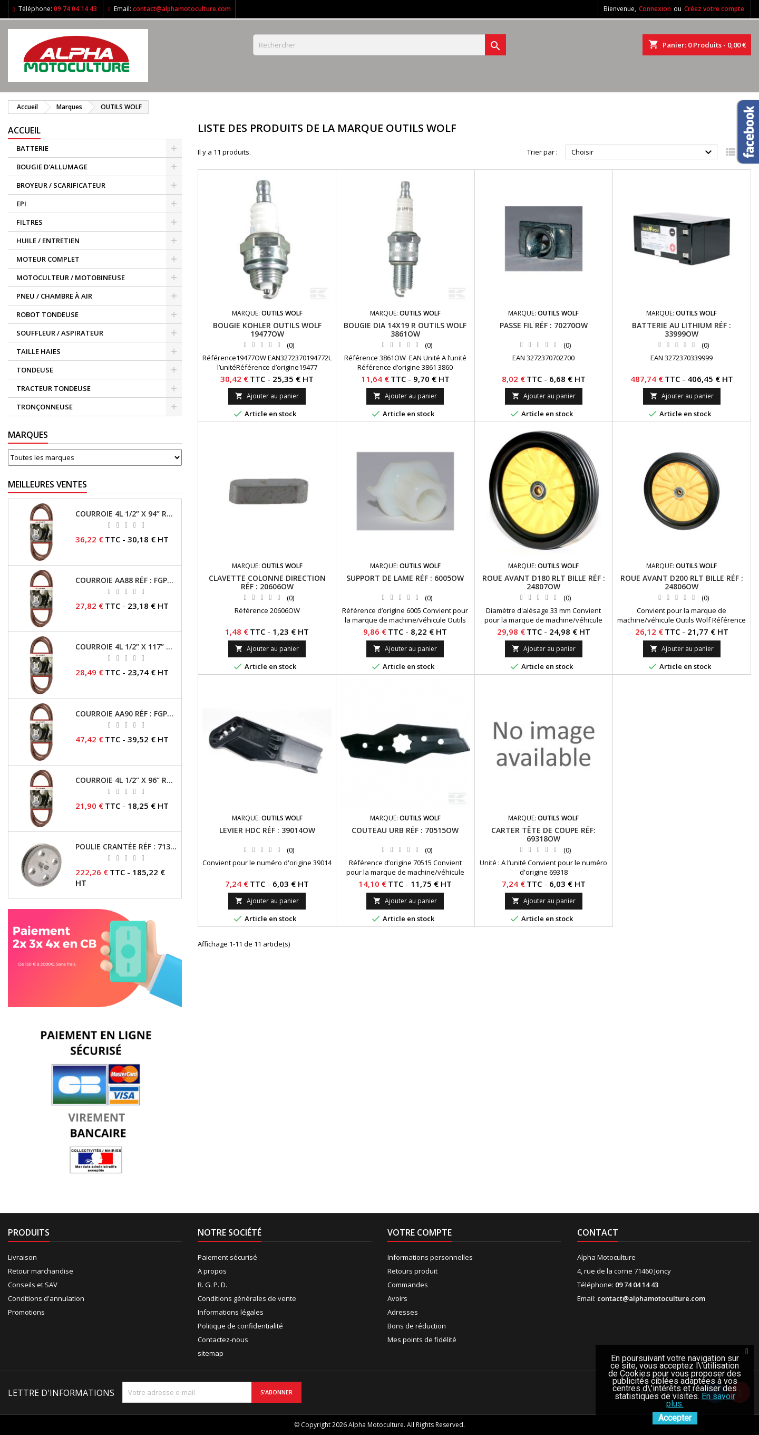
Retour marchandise (40, 1271)
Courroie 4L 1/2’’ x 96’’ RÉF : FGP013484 (126, 780)
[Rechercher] (379, 44)
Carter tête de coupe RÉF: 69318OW (543, 834)
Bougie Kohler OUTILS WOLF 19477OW (267, 329)
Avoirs (397, 1298)
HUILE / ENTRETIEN (48, 240)
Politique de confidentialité (240, 1326)
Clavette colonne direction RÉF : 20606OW (267, 582)
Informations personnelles (430, 1257)
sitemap (210, 1353)
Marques (28, 435)
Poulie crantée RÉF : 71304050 (126, 847)
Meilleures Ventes (47, 484)
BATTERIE (32, 148)
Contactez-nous (223, 1339)
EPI (21, 203)
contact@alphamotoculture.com (182, 8)
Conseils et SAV (32, 1284)
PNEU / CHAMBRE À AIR (54, 296)
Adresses (402, 1312)
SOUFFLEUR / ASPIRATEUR (59, 333)
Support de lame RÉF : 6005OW (405, 578)
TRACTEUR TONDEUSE (53, 388)
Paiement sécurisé (227, 1257)
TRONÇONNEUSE (44, 407)
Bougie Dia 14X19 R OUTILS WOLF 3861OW (405, 329)
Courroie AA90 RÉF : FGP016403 (126, 714)
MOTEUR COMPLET (48, 259)
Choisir (643, 152)
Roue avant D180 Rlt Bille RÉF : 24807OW (543, 582)
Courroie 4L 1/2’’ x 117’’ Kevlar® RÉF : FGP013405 (126, 647)
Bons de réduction (416, 1326)
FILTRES (29, 222)
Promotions (26, 1312)
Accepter (675, 1418)
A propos (212, 1271)
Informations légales (231, 1312)
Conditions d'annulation (46, 1298)
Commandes (407, 1284)
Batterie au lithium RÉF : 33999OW (681, 329)
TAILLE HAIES (38, 351)
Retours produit (412, 1271)
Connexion (655, 8)
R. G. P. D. (212, 1284)
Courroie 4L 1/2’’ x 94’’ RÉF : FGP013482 (126, 514)
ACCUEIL (24, 130)
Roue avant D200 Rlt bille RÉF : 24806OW (681, 582)
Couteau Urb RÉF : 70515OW (405, 830)
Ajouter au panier (267, 395)
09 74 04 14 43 (75, 8)
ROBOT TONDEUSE (47, 314)
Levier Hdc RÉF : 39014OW (267, 830)
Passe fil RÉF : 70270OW (544, 325)
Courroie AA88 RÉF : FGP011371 (126, 580)
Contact (597, 1232)
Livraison (22, 1257)
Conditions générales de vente (247, 1298)
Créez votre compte (714, 8)
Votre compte (419, 1232)
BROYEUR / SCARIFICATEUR (60, 185)
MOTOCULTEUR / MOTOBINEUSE (70, 277)
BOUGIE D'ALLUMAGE (51, 166)
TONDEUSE (34, 370)
